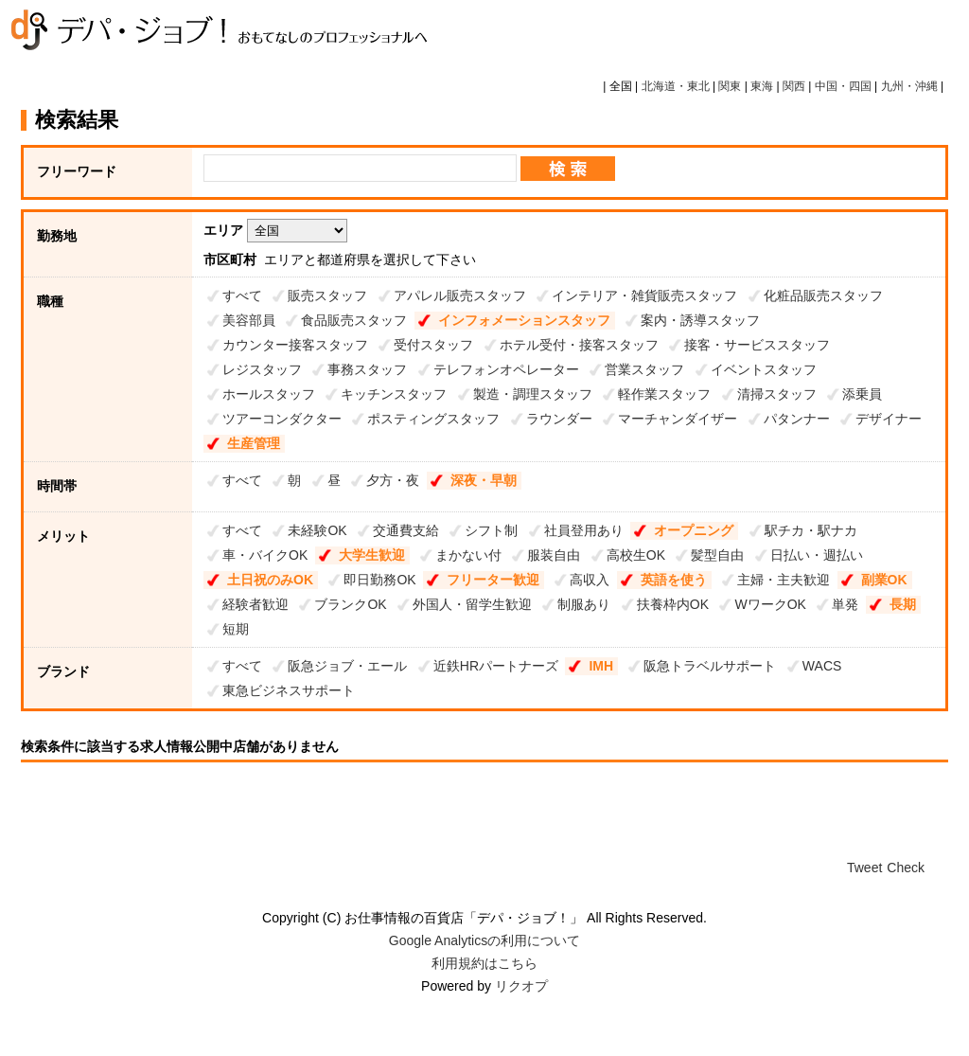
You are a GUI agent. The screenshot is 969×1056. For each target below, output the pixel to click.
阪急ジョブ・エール (347, 665)
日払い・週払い (816, 555)
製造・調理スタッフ (532, 394)
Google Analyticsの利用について (484, 940)
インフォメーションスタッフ (524, 320)
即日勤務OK (379, 579)
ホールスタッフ (268, 394)
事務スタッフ (367, 369)
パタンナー (797, 418)
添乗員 (862, 394)
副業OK (884, 579)
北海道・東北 (676, 86)
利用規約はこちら (484, 963)
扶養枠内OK (673, 604)
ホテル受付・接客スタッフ (579, 344)
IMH (601, 665)
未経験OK (317, 530)
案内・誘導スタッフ (700, 320)
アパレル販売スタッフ (460, 295)
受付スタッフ (433, 344)
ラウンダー (559, 418)
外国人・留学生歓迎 (472, 604)
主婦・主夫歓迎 (783, 579)
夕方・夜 (392, 480)
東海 (761, 86)
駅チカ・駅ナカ (811, 530)
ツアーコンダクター (282, 418)
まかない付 (468, 555)
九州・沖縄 (909, 86)
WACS (821, 665)
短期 (235, 628)
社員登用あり (584, 530)
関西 (794, 86)
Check (906, 867)
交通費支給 (406, 530)
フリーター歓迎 (493, 579)
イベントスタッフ (764, 369)
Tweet (864, 867)
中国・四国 (843, 86)
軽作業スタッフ (664, 394)
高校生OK (636, 555)
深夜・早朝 (483, 480)
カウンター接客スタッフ (295, 344)
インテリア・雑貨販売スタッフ (644, 295)
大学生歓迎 (372, 555)
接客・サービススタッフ (757, 344)
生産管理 (253, 443)
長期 (903, 604)
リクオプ (521, 985)
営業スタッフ (644, 369)
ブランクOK (350, 604)
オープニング (693, 530)
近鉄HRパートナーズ (495, 665)
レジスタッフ (262, 369)
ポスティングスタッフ (433, 418)
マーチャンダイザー (677, 418)
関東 (729, 86)
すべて (242, 295)
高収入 (589, 579)
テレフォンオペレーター (506, 369)
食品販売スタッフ (354, 320)
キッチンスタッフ (394, 394)
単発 (845, 604)
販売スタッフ (327, 295)
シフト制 (491, 530)
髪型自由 (717, 555)
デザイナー (888, 418)
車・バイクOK (265, 555)
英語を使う (674, 579)
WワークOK (769, 604)
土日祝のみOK (270, 579)
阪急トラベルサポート (709, 665)
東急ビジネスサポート (288, 690)
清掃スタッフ (777, 394)
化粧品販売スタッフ (823, 295)
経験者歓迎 (255, 604)
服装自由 (553, 555)
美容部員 (248, 320)
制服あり (583, 604)
